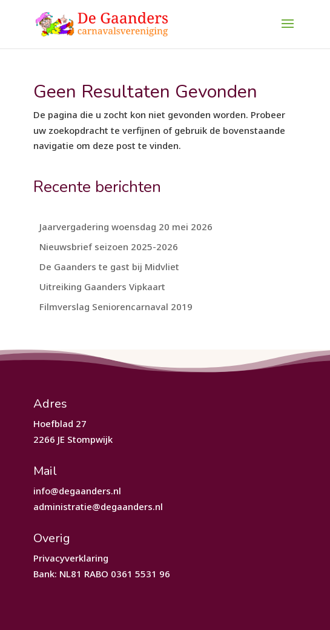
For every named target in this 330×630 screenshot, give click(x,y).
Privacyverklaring (70, 558)
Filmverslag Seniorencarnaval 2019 (116, 306)
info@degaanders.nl (77, 491)
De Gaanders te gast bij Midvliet (109, 266)
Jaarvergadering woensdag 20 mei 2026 (126, 226)
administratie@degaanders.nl (98, 506)
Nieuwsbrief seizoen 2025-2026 (108, 246)
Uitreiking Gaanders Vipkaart (102, 286)
